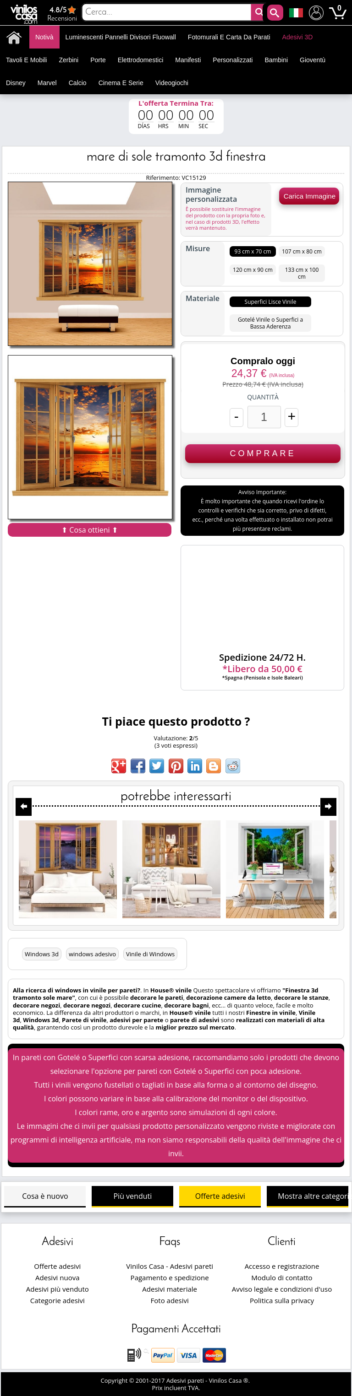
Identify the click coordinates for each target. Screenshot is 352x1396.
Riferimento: (164, 177)
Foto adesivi (170, 1300)
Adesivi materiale (169, 1289)
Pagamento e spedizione (170, 1277)
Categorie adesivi (57, 1300)
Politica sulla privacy (282, 1300)
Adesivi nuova (57, 1277)
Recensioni (62, 13)
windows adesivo (92, 954)
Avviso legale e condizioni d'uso (282, 1289)
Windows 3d (42, 954)
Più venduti (132, 1196)
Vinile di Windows (150, 954)
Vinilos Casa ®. (230, 1380)
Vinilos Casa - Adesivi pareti (169, 1266)
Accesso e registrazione (282, 1266)
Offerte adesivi (220, 1196)
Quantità (263, 397)
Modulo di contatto (281, 1277)
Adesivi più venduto (57, 1289)
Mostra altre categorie (313, 1196)
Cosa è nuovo (45, 1196)
